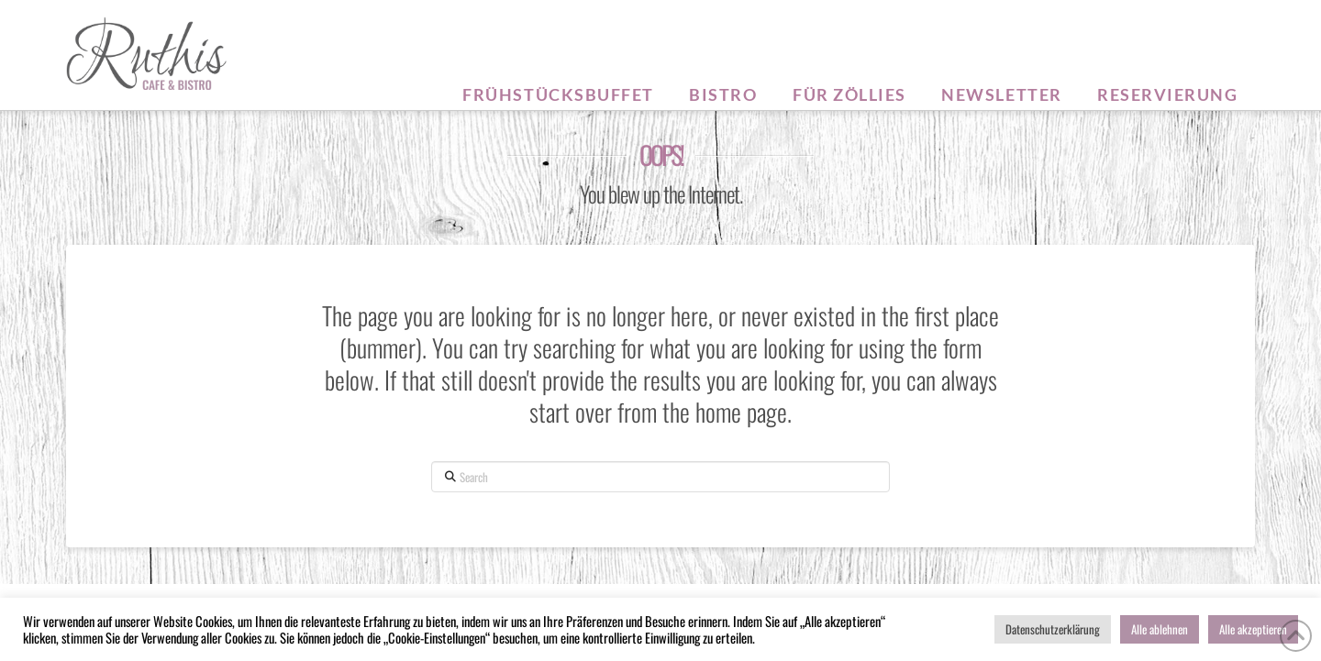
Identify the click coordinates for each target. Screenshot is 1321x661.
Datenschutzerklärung (1052, 629)
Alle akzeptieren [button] (1253, 629)
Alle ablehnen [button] (1159, 629)
